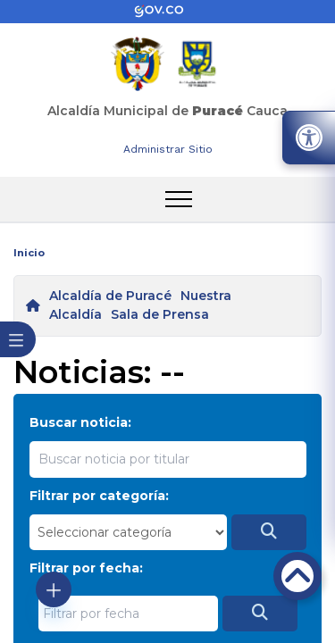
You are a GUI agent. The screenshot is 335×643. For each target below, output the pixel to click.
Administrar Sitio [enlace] (168, 149)
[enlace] (168, 11)
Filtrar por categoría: (99, 496)
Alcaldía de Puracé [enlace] (110, 296)
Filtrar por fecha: (86, 568)
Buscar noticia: (80, 422)
